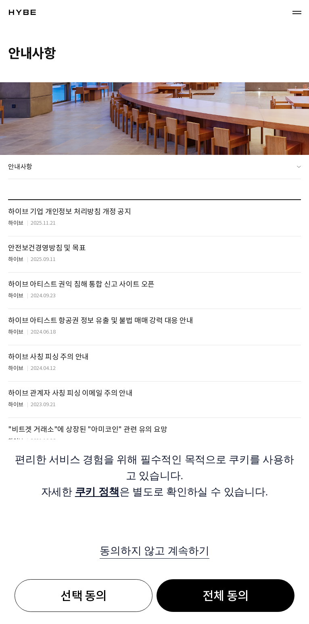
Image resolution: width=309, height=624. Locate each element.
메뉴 (297, 12)
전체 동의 (225, 595)
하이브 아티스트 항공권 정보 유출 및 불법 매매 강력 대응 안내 (100, 320)
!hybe (22, 12)
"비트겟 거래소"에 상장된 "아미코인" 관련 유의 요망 (87, 429)
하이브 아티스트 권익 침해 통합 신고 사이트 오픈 (81, 284)
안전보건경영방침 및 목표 (47, 248)
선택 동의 (83, 595)
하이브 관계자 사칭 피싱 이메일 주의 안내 (70, 393)
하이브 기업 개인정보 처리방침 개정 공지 (69, 211)
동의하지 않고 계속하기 (154, 550)
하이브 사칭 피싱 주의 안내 (48, 356)
